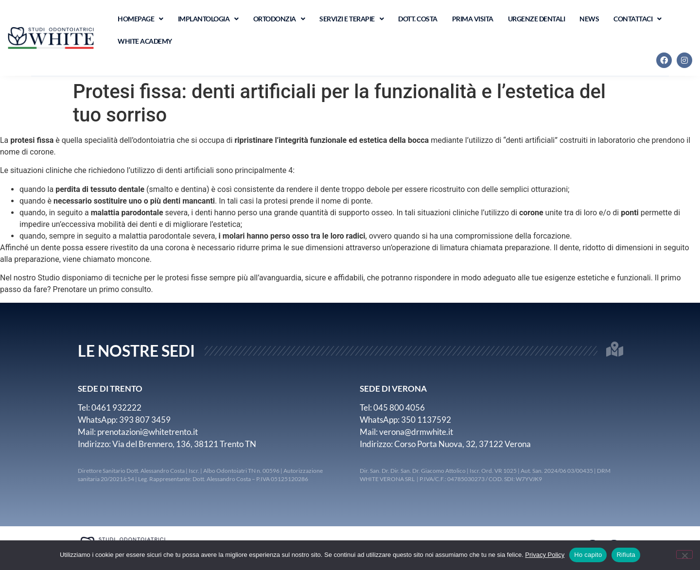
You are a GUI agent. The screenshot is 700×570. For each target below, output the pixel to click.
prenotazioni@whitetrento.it (147, 432)
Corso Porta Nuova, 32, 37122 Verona (462, 444)
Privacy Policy (544, 554)
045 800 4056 (399, 407)
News (589, 19)
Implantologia (208, 19)
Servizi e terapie (351, 19)
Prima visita (472, 19)
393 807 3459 (145, 420)
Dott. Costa (418, 19)
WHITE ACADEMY (145, 41)
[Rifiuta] (684, 554)
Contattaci (637, 19)
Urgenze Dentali (536, 19)
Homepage (140, 19)
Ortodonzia (279, 19)
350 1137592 (427, 420)
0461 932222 (116, 407)
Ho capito (588, 554)
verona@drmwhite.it (416, 432)
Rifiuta (625, 554)
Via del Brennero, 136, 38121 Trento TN (184, 444)
